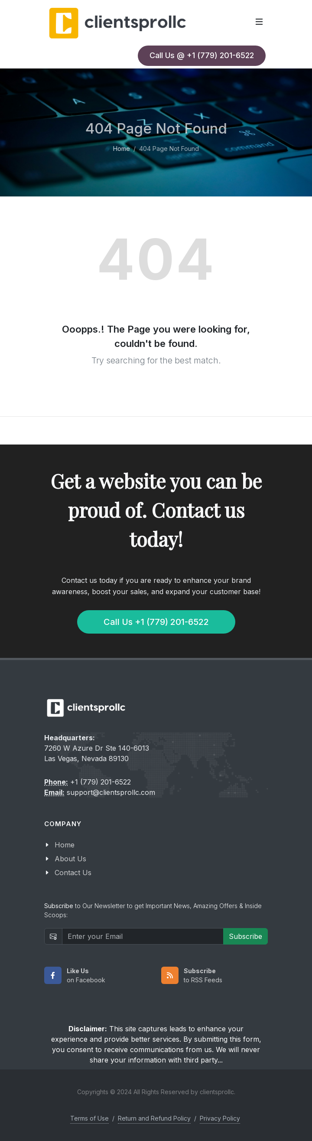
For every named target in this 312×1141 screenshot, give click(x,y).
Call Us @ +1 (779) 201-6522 (202, 55)
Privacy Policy (220, 1118)
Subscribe (245, 936)
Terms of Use (89, 1118)
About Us (70, 858)
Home (121, 148)
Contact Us (73, 872)
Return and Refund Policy (154, 1118)
